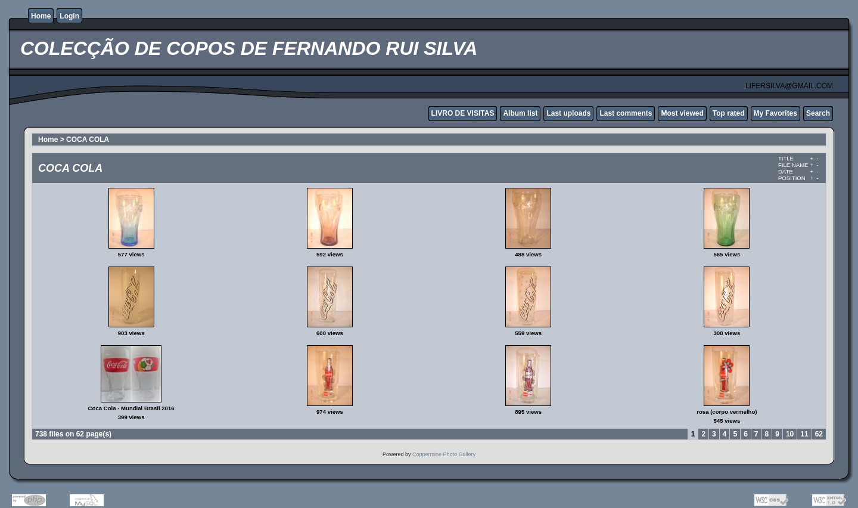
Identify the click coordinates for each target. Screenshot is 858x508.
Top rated (729, 113)
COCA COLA (87, 139)
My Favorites (775, 113)
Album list (520, 113)
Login (69, 16)
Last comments (625, 113)
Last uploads (568, 113)
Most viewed (682, 113)
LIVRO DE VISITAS (463, 113)
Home (41, 16)
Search (818, 113)
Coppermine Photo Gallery (443, 454)
